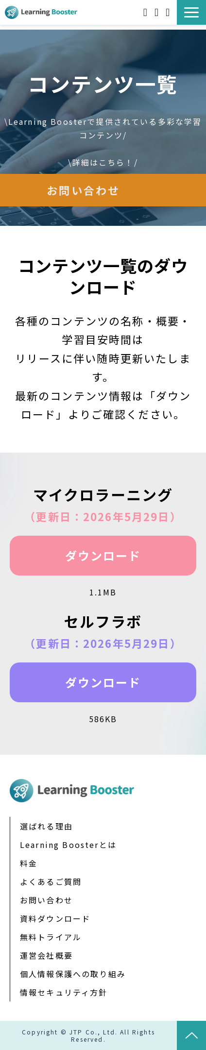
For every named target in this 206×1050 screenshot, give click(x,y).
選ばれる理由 (46, 826)
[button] (191, 12)
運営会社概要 (46, 955)
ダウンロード (103, 555)
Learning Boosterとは (68, 844)
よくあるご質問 (51, 881)
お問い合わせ (168, 12)
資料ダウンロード (146, 12)
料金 (28, 863)
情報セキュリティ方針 (64, 992)
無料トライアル (157, 12)
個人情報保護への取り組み (73, 974)
